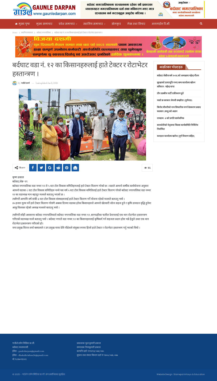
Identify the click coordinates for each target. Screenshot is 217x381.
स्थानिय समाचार (93, 24)
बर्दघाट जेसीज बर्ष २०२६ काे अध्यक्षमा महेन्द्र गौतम (178, 75)
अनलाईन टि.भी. (161, 24)
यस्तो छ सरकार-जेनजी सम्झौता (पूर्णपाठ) (174, 100)
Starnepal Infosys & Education (189, 374)
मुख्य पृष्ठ (22, 24)
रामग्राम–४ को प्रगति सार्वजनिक (170, 118)
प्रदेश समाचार (67, 24)
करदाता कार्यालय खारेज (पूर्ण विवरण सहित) (176, 136)
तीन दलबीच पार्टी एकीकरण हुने (170, 93)
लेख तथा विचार (136, 24)
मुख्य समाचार (44, 24)
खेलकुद (116, 24)
